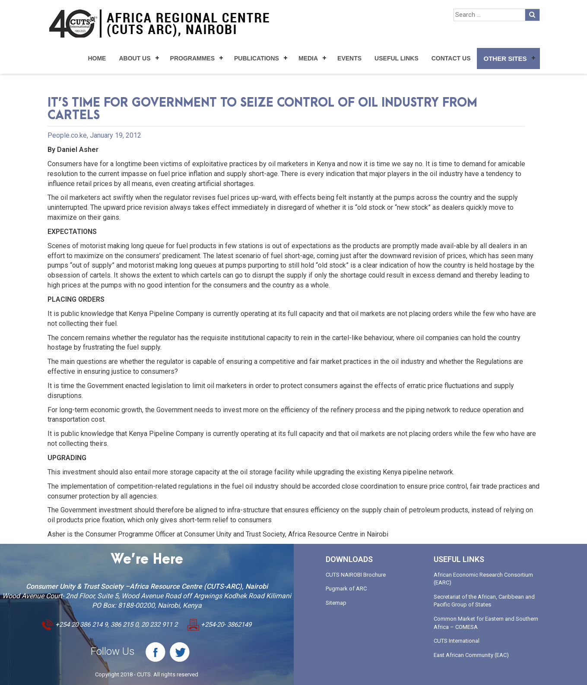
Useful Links (396, 58)
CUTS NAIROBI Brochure (356, 574)
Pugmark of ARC (346, 588)
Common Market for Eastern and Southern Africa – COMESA (486, 623)
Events (349, 58)
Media (308, 58)
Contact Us (451, 58)
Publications (256, 58)
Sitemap (336, 603)
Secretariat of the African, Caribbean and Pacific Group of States (484, 600)
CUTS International (456, 641)
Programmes (192, 58)
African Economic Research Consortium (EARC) (483, 578)
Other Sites (505, 58)
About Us (134, 58)
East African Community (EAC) (471, 655)
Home (97, 58)
